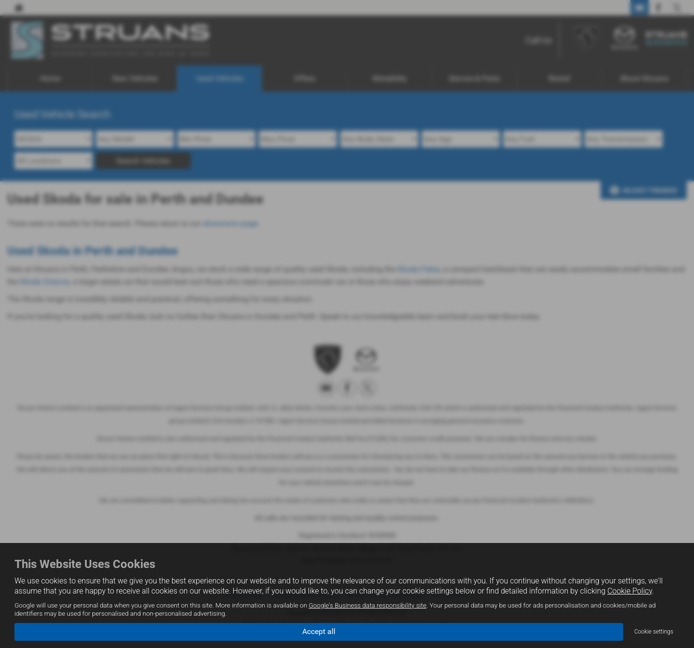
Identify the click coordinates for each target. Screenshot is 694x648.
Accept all (318, 631)
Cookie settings (653, 631)
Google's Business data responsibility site (367, 605)
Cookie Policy (629, 590)
